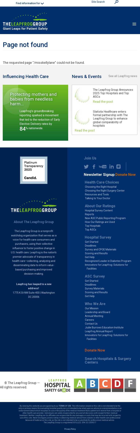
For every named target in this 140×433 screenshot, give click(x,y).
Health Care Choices (102, 182)
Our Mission (91, 308)
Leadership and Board (97, 312)
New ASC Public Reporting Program (105, 218)
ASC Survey (95, 276)
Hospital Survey (98, 237)
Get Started (91, 241)
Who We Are (95, 304)
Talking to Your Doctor (97, 198)
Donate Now (95, 350)
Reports (89, 214)
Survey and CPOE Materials (100, 249)
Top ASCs (90, 229)
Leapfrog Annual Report (99, 331)
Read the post (103, 102)
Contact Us (91, 323)
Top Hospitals (92, 225)
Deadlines (90, 245)
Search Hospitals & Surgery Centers (108, 360)
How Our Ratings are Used (100, 222)
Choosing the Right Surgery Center (105, 190)
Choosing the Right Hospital (100, 186)
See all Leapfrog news (122, 76)
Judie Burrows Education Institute (104, 327)
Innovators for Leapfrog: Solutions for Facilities (106, 266)
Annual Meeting (94, 316)
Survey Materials (94, 288)
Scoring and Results (96, 253)
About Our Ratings (100, 206)
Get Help (90, 257)
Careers (89, 319)
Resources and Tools (97, 194)
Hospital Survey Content (99, 210)
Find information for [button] (30, 3)
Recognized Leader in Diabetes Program (108, 261)
